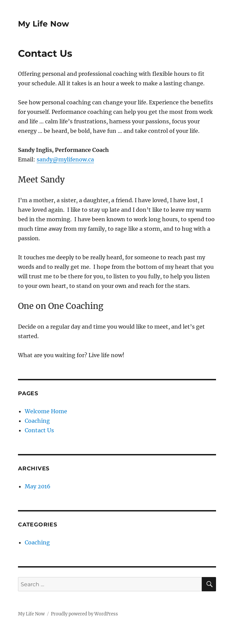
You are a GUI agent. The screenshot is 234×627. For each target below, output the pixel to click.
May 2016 (38, 486)
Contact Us (39, 430)
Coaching (37, 420)
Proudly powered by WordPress (84, 614)
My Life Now (43, 24)
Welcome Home (46, 411)
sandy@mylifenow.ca (65, 159)
